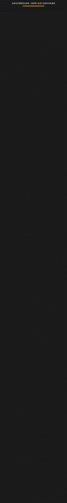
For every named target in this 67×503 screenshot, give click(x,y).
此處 (38, 3)
